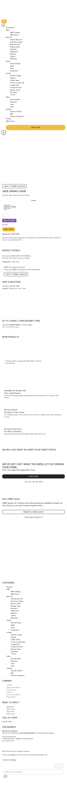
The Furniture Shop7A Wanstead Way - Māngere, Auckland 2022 (17, 739)
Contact (8, 119)
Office (8, 97)
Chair (12, 68)
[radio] (7, 206)
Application (10, 707)
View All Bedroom (16, 40)
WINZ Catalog (15, 32)
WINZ (7, 30)
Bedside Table (15, 47)
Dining (8, 61)
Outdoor (9, 109)
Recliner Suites (15, 90)
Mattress (13, 54)
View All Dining (15, 64)
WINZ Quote (14, 35)
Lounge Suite (14, 85)
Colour (33, 200)
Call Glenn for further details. (17, 326)
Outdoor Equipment (17, 116)
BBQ (11, 114)
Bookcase (13, 102)
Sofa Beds (13, 92)
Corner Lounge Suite (17, 83)
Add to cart (9, 221)
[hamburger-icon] (3, 25)
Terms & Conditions (13, 687)
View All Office (15, 99)
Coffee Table (14, 80)
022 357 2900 (14, 286)
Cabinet (12, 78)
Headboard (14, 52)
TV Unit (12, 95)
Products (10, 587)
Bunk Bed (13, 49)
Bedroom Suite (15, 44)
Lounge (8, 73)
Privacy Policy (11, 690)
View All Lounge (15, 76)
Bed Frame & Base (16, 42)
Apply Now (35, 127)
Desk (11, 107)
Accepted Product (14, 267)
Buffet (12, 66)
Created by (9, 760)
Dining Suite (14, 71)
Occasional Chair (16, 87)
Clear (5, 210)
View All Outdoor (16, 111)
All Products (10, 28)
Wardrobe (13, 59)
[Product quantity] (5, 216)
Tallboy (12, 56)
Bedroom (9, 37)
